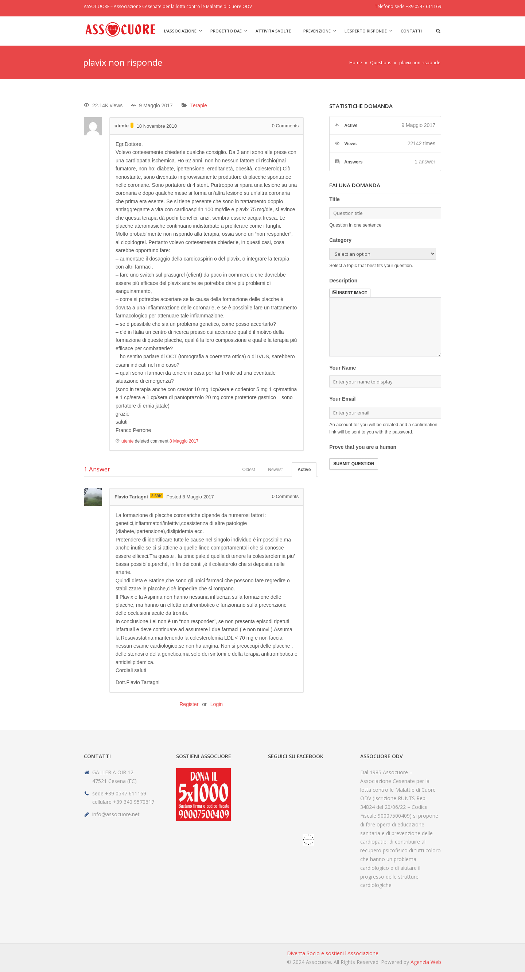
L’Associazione (180, 31)
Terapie (198, 105)
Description (343, 281)
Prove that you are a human (362, 447)
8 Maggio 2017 (184, 441)
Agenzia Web (426, 961)
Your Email (342, 399)
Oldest (248, 469)
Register (188, 704)
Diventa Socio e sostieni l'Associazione (332, 953)
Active (304, 469)
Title (334, 199)
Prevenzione (317, 31)
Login (216, 704)
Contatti (411, 31)
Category (340, 240)
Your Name (342, 368)
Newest (275, 469)
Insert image (349, 292)
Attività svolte (273, 31)
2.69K (156, 496)
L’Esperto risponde (366, 31)
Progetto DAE (226, 31)
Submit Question (353, 463)
